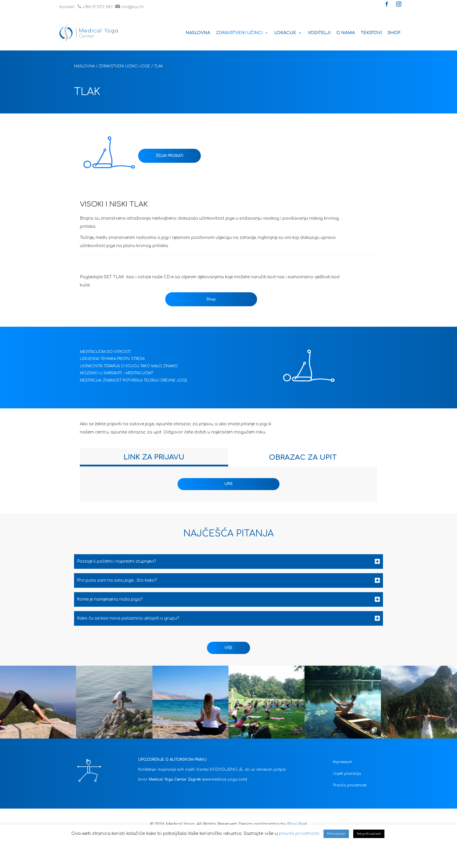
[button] (386, 4)
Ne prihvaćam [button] (369, 834)
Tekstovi (371, 33)
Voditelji (319, 33)
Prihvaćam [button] (336, 834)
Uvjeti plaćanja (347, 774)
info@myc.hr (129, 7)
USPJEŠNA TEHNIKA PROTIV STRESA (112, 359)
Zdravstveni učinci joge (124, 66)
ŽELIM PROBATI (169, 156)
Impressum (342, 762)
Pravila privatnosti (350, 785)
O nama (345, 33)
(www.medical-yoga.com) (224, 779)
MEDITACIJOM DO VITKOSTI (105, 352)
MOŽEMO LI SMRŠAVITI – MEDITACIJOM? (116, 373)
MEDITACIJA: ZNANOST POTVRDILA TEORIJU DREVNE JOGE (133, 380)
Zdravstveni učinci (242, 33)
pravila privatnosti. (300, 833)
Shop (394, 33)
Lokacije (288, 33)
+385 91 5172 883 (95, 7)
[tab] (154, 457)
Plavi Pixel (297, 824)
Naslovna (198, 33)
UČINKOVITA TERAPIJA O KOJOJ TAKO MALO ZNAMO (129, 366)
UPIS (228, 484)
